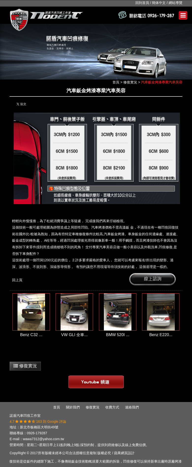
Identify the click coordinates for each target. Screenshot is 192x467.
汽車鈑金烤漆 (114, 234)
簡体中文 (159, 3)
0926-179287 (37, 433)
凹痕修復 (166, 247)
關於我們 (73, 407)
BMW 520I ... (117, 334)
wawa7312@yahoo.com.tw (43, 439)
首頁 (115, 82)
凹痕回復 (168, 227)
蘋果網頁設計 (124, 453)
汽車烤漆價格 (101, 227)
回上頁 (17, 280)
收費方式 (112, 407)
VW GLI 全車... (74, 334)
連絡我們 (132, 407)
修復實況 (130, 82)
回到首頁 (142, 3)
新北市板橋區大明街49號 (39, 427)
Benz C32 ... (31, 334)
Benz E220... (160, 334)
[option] (96, 52)
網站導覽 (175, 3)
